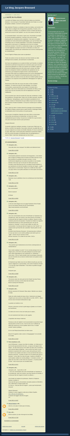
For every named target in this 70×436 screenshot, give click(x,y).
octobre (53, 100)
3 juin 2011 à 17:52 (13, 183)
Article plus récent (7, 426)
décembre (54, 96)
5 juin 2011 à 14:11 (13, 364)
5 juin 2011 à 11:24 (13, 285)
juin (52, 106)
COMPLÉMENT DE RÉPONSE (59, 111)
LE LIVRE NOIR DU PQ (57, 108)
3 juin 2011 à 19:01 (13, 210)
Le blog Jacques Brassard (20, 7)
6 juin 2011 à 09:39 (13, 409)
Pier (9, 412)
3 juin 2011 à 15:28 (13, 150)
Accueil (23, 426)
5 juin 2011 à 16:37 (13, 400)
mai (52, 115)
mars (52, 120)
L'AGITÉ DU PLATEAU (57, 113)
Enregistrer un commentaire (11, 420)
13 (50, 90)
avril (52, 118)
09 (50, 129)
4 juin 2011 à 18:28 (13, 273)
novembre (54, 98)
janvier (53, 124)
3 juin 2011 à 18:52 (13, 198)
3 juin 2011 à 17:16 (13, 172)
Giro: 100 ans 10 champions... (16, 394)
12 (50, 92)
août (52, 104)
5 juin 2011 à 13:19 (13, 339)
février (53, 122)
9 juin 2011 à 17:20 (13, 417)
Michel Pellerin (12, 403)
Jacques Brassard (60, 18)
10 (50, 127)
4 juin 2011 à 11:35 (13, 239)
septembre (54, 102)
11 (50, 94)
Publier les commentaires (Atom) (18, 430)
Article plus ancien (39, 426)
